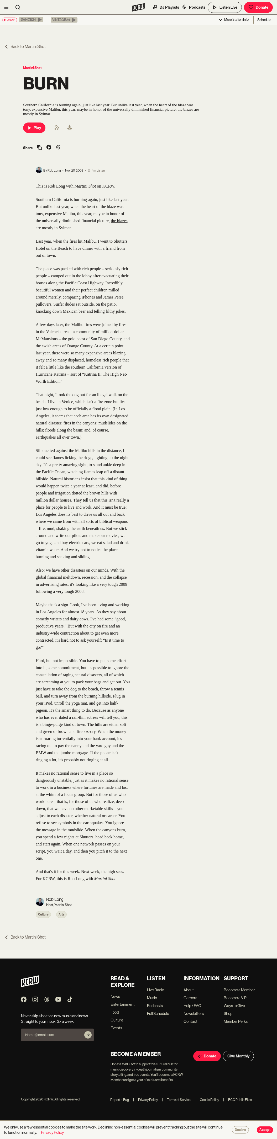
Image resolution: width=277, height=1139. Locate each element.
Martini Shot (32, 68)
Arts (61, 914)
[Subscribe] (88, 1035)
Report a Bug (119, 1100)
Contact (190, 1021)
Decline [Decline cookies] (240, 1130)
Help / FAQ (192, 1005)
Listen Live (224, 7)
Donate (258, 7)
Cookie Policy (207, 1100)
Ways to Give (234, 1005)
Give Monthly (238, 1056)
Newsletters (194, 1013)
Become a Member (239, 990)
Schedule (264, 20)
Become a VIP (235, 998)
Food (115, 1012)
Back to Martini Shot (25, 46)
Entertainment (123, 1004)
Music (152, 998)
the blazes (119, 221)
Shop (228, 1013)
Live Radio (155, 990)
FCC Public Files (237, 1100)
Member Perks (236, 1021)
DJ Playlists (165, 7)
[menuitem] (69, 127)
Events (116, 1028)
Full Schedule (158, 1013)
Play (34, 127)
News (115, 996)
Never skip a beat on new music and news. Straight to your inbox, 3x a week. (55, 1019)
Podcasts (193, 7)
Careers (190, 998)
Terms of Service (176, 1100)
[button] (31, 19)
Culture (43, 914)
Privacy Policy (145, 1100)
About (189, 990)
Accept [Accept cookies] (264, 1130)
